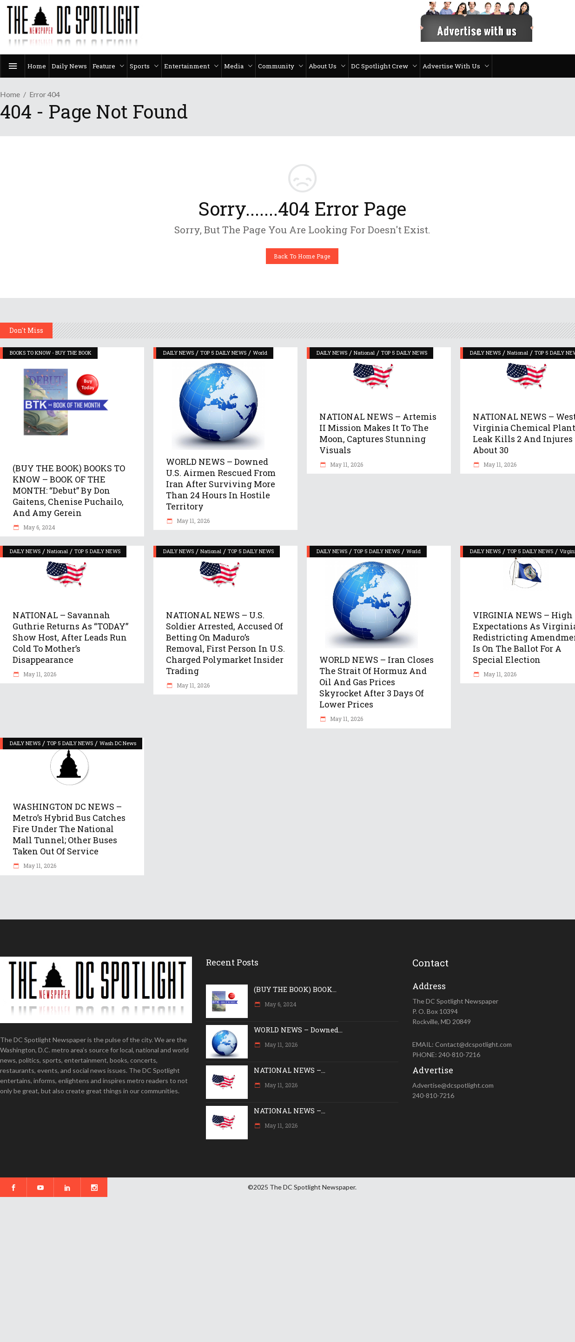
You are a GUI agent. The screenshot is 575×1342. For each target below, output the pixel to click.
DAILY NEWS (178, 352)
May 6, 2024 (38, 527)
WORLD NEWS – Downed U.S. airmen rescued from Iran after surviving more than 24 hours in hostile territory (221, 484)
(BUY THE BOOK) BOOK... (295, 989)
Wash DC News (117, 743)
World (260, 352)
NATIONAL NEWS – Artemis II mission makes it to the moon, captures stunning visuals (377, 433)
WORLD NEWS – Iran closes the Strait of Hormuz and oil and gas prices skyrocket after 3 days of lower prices (376, 682)
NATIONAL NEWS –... (289, 1070)
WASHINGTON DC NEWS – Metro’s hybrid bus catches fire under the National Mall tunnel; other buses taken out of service (69, 829)
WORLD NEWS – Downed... (298, 1029)
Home (10, 94)
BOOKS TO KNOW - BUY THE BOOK (51, 352)
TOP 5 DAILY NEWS (223, 352)
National (364, 352)
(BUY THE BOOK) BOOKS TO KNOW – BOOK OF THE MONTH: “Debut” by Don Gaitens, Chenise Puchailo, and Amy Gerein (69, 490)
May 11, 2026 (192, 520)
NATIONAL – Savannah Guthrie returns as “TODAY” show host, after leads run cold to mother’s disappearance (70, 637)
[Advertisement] (279, 1269)
